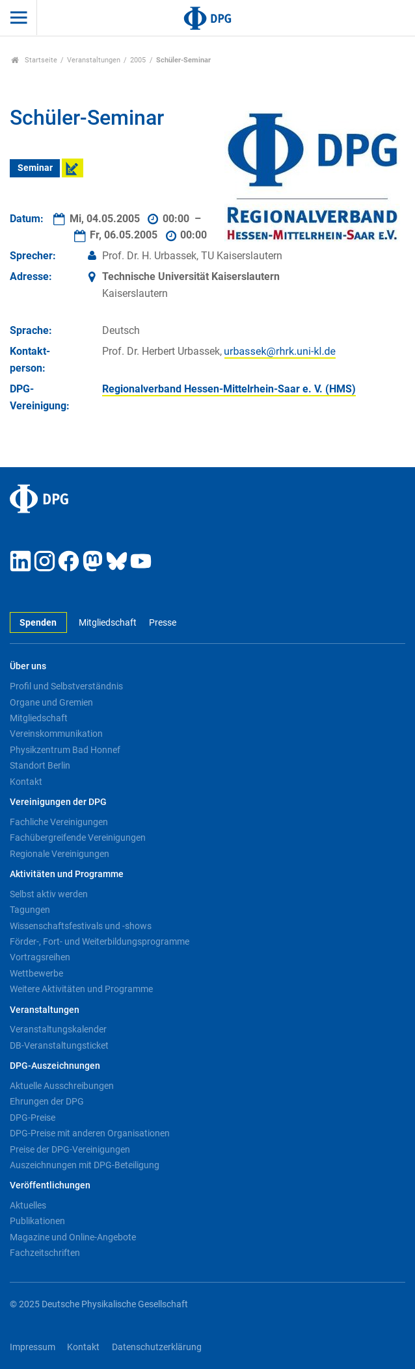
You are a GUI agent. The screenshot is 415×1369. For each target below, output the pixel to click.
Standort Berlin (40, 765)
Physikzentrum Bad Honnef (65, 750)
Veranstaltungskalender (58, 1029)
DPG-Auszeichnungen (55, 1065)
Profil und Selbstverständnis (66, 686)
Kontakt (26, 781)
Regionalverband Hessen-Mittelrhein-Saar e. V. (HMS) (229, 389)
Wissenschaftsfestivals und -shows (81, 926)
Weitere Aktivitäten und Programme (81, 989)
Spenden (38, 622)
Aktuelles (28, 1205)
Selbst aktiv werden (49, 894)
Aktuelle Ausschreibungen (62, 1086)
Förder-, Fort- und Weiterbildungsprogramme (99, 941)
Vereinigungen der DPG (58, 802)
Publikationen (37, 1221)
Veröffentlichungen (50, 1185)
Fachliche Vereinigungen (59, 822)
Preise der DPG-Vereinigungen (70, 1149)
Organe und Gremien (51, 702)
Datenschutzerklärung (157, 1347)
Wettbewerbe (36, 973)
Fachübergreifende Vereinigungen (78, 837)
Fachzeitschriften (45, 1252)
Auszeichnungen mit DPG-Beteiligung (84, 1165)
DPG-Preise (32, 1117)
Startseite (34, 60)
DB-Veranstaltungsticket (59, 1045)
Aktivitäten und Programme (67, 874)
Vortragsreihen (40, 957)
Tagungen (30, 909)
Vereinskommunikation (56, 733)
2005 (138, 60)
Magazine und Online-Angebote (73, 1237)
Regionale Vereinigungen (59, 854)
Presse (162, 622)
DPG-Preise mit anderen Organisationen (90, 1133)
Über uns (28, 666)
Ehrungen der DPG (47, 1101)
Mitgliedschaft (108, 622)
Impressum (32, 1347)
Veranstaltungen (93, 60)
